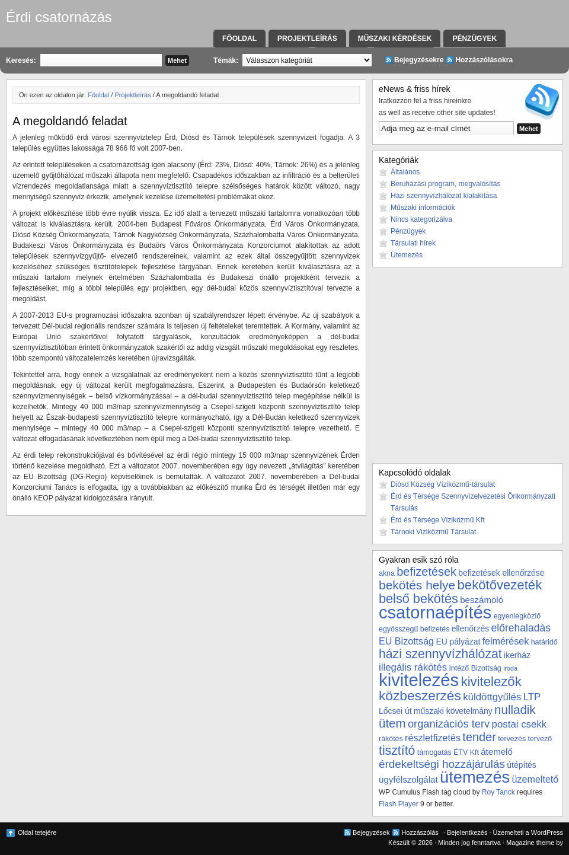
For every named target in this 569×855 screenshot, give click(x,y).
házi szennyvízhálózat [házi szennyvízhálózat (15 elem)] (440, 654)
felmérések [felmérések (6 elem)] (505, 641)
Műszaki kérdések (395, 38)
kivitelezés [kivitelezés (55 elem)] (419, 680)
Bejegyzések (371, 832)
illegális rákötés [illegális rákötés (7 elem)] (413, 667)
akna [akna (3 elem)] (387, 573)
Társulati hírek (413, 243)
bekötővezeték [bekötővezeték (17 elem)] (500, 585)
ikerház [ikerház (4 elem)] (517, 655)
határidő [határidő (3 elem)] (544, 642)
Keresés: (21, 60)
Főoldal (239, 38)
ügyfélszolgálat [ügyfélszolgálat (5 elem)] (408, 779)
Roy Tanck (498, 792)
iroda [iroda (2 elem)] (510, 668)
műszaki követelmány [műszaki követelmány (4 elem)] (453, 711)
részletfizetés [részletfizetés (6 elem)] (433, 737)
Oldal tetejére (37, 832)
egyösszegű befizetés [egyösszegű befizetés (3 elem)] (414, 629)
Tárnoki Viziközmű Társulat (433, 532)
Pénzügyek (474, 38)
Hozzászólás (419, 832)
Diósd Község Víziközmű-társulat (443, 484)
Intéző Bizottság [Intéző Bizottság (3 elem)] (475, 668)
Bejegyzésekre (418, 60)
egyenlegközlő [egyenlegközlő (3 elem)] (517, 616)
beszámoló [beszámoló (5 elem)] (481, 600)
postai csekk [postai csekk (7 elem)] (519, 724)
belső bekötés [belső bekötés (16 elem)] (418, 598)
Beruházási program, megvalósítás (445, 184)
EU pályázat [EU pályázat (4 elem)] (458, 641)
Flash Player (398, 804)
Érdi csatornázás (59, 17)
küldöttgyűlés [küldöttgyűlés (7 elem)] (492, 697)
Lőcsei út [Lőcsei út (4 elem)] (395, 711)
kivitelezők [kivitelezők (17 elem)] (491, 681)
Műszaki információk (423, 207)
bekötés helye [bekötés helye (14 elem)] (417, 585)
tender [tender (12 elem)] (479, 737)
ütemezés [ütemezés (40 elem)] (475, 777)
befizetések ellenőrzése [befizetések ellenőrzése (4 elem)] (501, 573)
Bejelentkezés (467, 832)
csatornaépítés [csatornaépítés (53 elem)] (435, 612)
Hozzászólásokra (484, 60)
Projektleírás (307, 38)
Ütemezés (407, 255)
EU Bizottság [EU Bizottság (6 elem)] (406, 641)
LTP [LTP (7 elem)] (532, 697)
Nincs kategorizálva (421, 219)
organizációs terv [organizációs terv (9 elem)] (449, 723)
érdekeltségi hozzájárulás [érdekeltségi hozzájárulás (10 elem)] (442, 764)
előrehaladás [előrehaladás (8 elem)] (521, 628)
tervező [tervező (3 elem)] (540, 739)
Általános (405, 172)
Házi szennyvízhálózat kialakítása (444, 196)
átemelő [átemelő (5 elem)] (497, 751)
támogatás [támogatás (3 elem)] (434, 752)
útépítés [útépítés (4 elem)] (521, 765)
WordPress (547, 832)
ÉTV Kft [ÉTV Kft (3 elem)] (466, 752)
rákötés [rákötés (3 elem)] (391, 739)
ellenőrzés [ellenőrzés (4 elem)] (470, 628)
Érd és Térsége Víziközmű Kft (438, 520)
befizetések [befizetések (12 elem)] (426, 571)
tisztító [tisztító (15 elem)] (397, 751)
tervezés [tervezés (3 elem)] (512, 739)
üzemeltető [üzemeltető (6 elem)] (535, 779)
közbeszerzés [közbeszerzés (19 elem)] (420, 695)
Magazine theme (530, 842)
